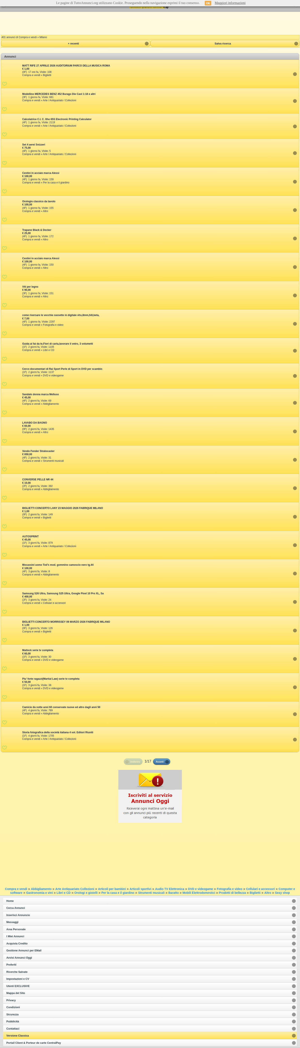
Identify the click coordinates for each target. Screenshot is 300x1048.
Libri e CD (64, 892)
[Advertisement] (150, 23)
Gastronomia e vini (39, 892)
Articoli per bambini (112, 889)
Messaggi (12, 922)
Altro (267, 892)
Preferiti (11, 964)
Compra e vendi (16, 889)
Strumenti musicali (151, 892)
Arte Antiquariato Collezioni (74, 889)
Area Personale (16, 929)
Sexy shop (282, 892)
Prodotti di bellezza (232, 892)
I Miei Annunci (15, 936)
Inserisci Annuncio (18, 915)
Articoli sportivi (140, 889)
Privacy (11, 1000)
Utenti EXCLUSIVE (18, 986)
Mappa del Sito (15, 993)
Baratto (173, 892)
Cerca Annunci (15, 908)
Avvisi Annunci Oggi (19, 957)
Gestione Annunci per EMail (23, 950)
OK (208, 3)
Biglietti (255, 892)
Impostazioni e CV (17, 978)
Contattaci (12, 1028)
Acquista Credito (17, 943)
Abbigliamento (41, 889)
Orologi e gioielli (86, 892)
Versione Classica (17, 1035)
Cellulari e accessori (260, 889)
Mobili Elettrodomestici (198, 892)
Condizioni (13, 1007)
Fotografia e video (229, 889)
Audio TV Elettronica (169, 889)
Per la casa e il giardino (117, 892)
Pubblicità (12, 1021)
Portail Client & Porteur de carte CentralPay (33, 1042)
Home (10, 901)
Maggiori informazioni (230, 3)
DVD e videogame (200, 889)
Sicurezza (12, 1014)
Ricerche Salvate (17, 971)
